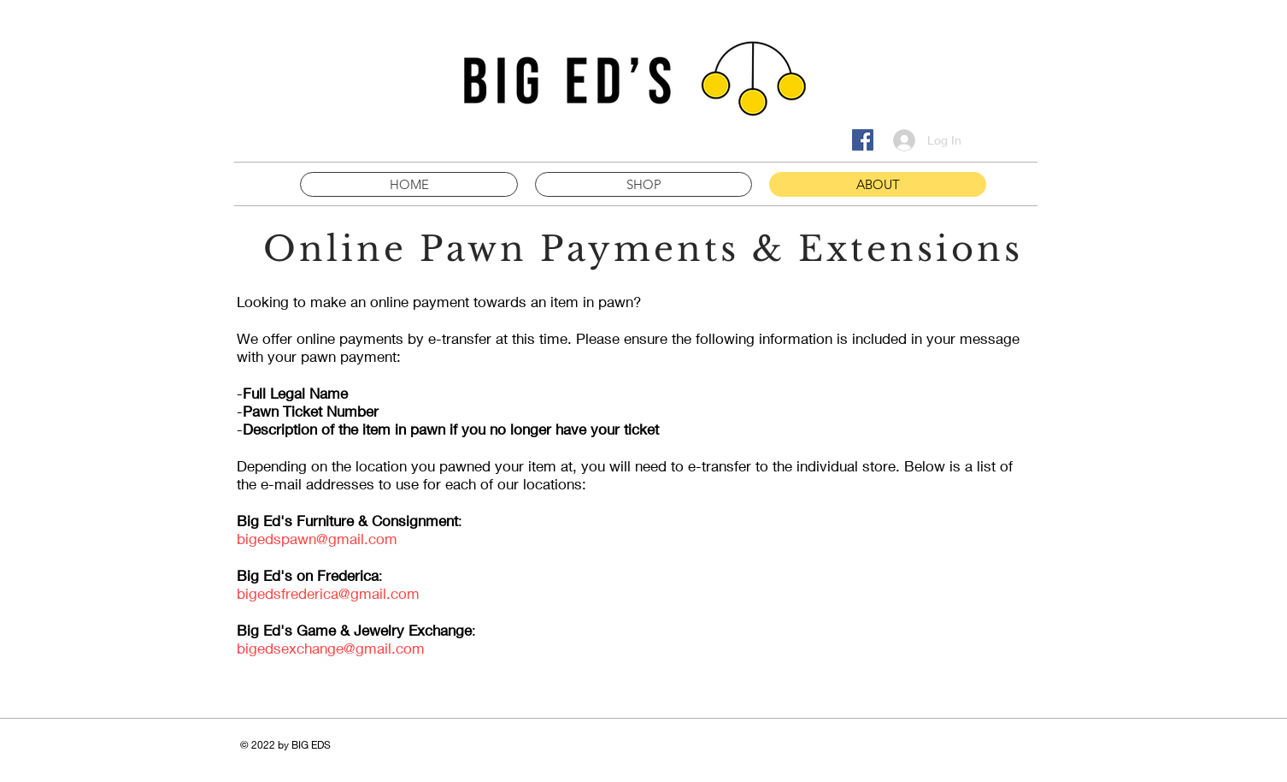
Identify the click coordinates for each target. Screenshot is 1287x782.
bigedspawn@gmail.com (317, 539)
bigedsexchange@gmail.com (331, 648)
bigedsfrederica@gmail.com (328, 593)
